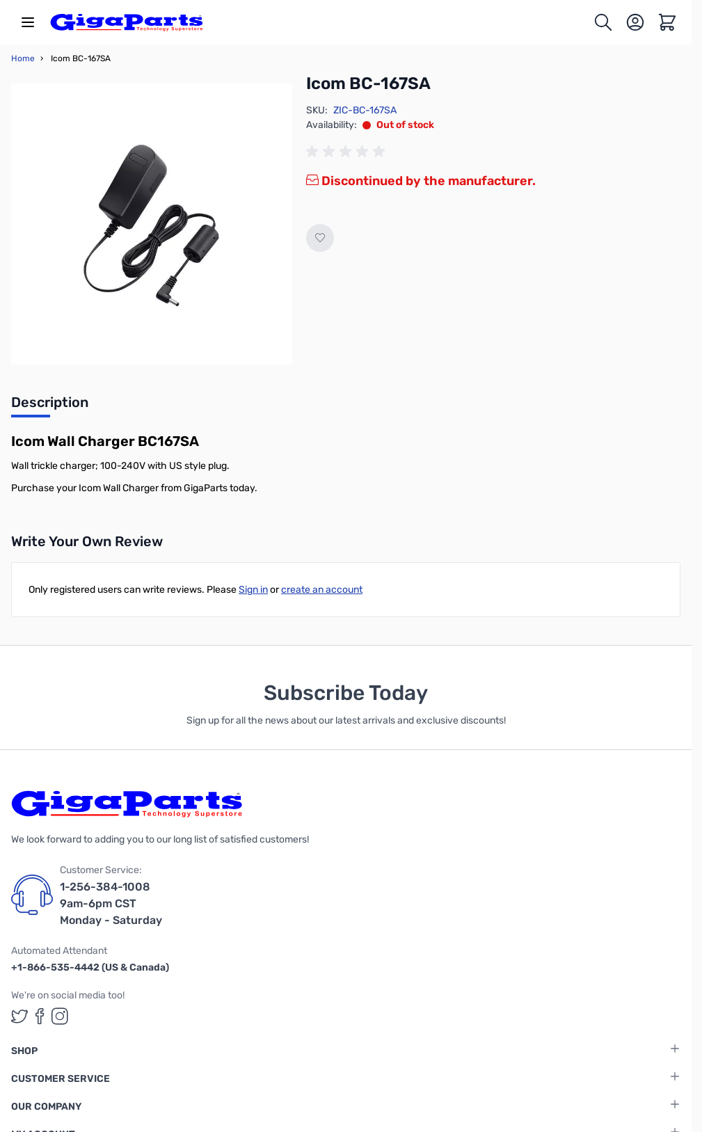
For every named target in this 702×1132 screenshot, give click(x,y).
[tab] (49, 406)
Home (23, 58)
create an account (321, 590)
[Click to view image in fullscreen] (151, 224)
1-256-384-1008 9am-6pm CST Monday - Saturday (111, 903)
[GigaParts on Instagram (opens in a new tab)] (59, 1016)
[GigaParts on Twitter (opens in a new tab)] (19, 1016)
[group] (348, 151)
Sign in (253, 590)
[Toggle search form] (603, 22)
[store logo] (126, 22)
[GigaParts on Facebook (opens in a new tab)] (39, 1016)
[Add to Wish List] (320, 238)
